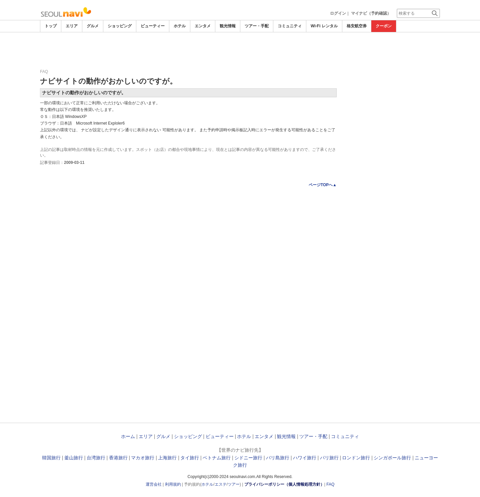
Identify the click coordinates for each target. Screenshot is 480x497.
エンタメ (203, 26)
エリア (72, 26)
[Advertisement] (240, 51)
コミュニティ (290, 26)
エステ (221, 484)
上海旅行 (167, 457)
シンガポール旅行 (392, 457)
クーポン (384, 26)
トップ (51, 26)
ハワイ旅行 (304, 457)
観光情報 (228, 26)
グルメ (93, 26)
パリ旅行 (329, 457)
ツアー (234, 484)
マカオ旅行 (142, 457)
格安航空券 (357, 26)
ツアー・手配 (257, 26)
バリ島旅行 (277, 457)
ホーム (128, 436)
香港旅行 (118, 457)
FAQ (330, 484)
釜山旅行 (73, 457)
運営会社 (154, 484)
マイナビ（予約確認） (371, 13)
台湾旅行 (96, 457)
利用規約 (173, 484)
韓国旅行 (51, 457)
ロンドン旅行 (356, 457)
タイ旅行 (189, 457)
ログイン (338, 13)
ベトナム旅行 (217, 457)
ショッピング (120, 26)
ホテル (180, 26)
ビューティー (153, 26)
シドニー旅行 (248, 457)
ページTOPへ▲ (323, 185)
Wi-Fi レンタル (324, 26)
